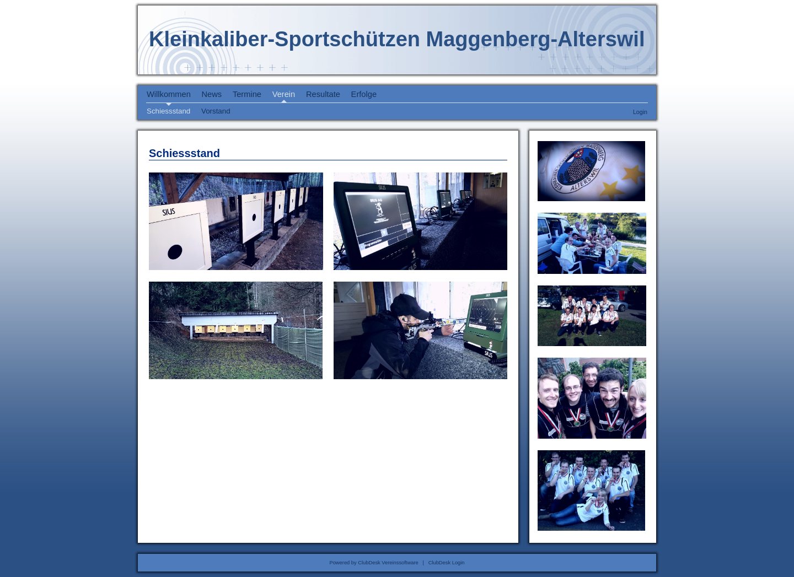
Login (640, 112)
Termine (247, 94)
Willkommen (169, 94)
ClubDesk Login (446, 562)
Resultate (323, 94)
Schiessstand (168, 111)
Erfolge (364, 94)
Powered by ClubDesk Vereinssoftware (373, 562)
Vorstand (215, 111)
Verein (284, 94)
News (212, 94)
